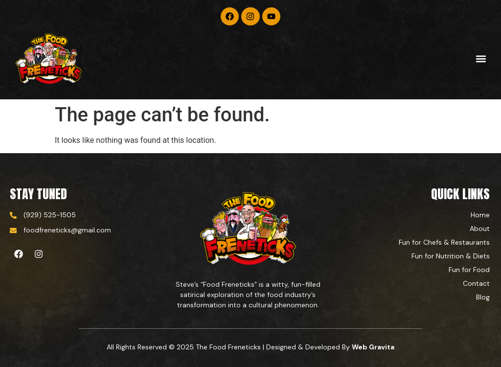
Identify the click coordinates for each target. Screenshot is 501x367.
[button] (481, 59)
